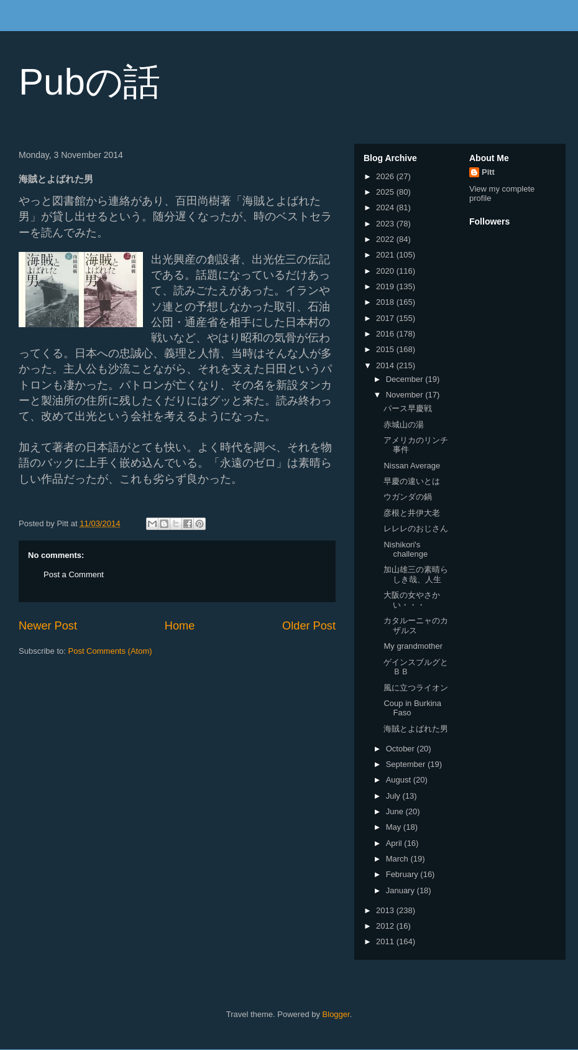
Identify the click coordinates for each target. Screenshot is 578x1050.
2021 (386, 254)
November (406, 394)
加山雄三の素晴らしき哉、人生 (415, 574)
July (394, 796)
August (399, 779)
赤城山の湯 (403, 424)
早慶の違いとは (411, 481)
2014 (386, 365)
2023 (386, 223)
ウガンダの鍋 (407, 496)
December (406, 379)
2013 (386, 910)
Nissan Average (411, 465)
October (401, 748)
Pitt (488, 172)
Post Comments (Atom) (110, 651)
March (398, 858)
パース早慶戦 (407, 408)
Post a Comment (74, 574)
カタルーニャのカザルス (415, 625)
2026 (386, 176)
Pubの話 (89, 82)
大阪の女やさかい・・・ (411, 600)
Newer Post (48, 626)
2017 (386, 318)
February (403, 874)
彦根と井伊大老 (411, 513)
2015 (386, 349)
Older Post (309, 626)
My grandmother (413, 646)
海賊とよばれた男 (415, 728)
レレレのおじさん (415, 528)
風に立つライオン (415, 687)
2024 (386, 207)
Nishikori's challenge (405, 549)
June (396, 811)
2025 (386, 192)
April (395, 843)
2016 (386, 333)
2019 (386, 286)
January (401, 890)
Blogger (336, 1014)
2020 (386, 271)
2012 (386, 926)
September (407, 764)
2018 (386, 302)
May (394, 827)
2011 (386, 941)
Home (180, 626)
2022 (386, 239)
